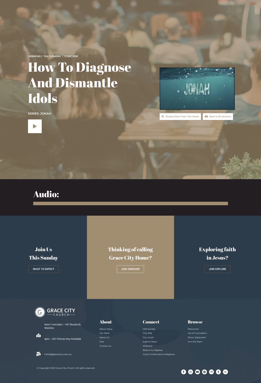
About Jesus (105, 329)
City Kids (147, 333)
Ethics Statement (197, 337)
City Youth (148, 337)
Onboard (147, 346)
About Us (104, 337)
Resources (193, 329)
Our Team (104, 333)
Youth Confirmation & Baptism (159, 354)
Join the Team (195, 341)
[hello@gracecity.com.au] (39, 354)
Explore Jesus (150, 341)
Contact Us (105, 346)
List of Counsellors (197, 333)
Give (101, 341)
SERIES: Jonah (39, 113)
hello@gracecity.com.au (58, 354)
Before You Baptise (153, 350)
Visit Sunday (149, 329)
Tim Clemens (52, 56)
